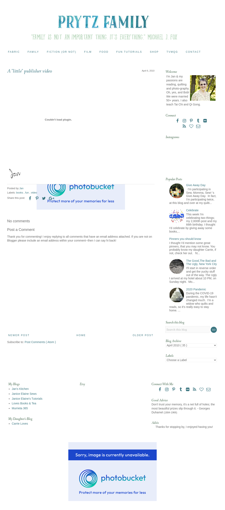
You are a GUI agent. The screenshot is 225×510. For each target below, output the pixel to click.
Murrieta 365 (20, 408)
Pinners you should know (185, 238)
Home (81, 335)
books (20, 192)
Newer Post (19, 335)
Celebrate (192, 210)
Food (103, 51)
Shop (154, 51)
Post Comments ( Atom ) (40, 342)
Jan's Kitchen (20, 388)
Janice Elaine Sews (24, 393)
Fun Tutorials (129, 51)
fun (27, 192)
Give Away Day (196, 185)
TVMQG (172, 51)
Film (88, 51)
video (34, 192)
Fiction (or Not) (61, 51)
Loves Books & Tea (24, 403)
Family (33, 51)
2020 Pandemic (196, 289)
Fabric (14, 51)
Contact (193, 51)
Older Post (143, 335)
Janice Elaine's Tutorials (27, 398)
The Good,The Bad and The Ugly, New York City (201, 262)
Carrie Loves (20, 423)
